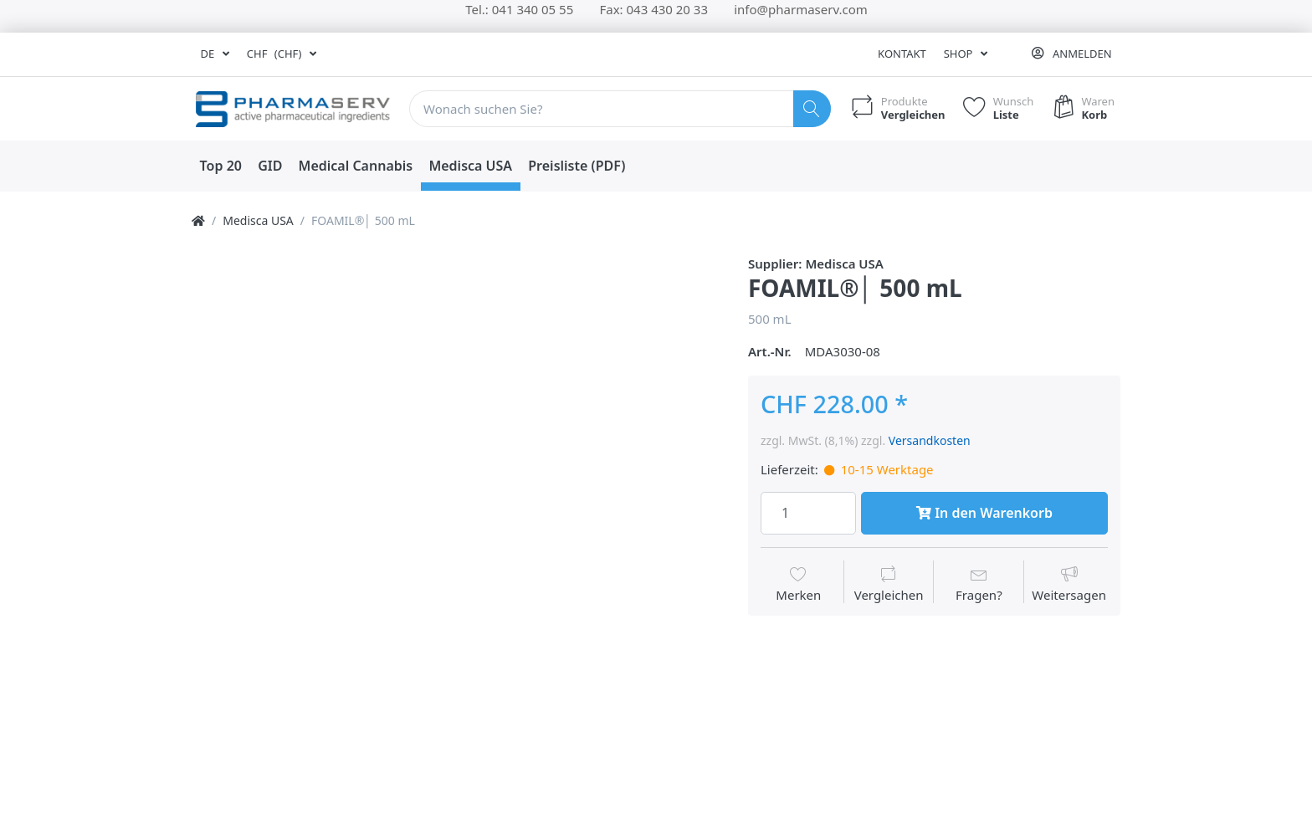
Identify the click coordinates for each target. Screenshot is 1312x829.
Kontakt (902, 53)
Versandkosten (930, 440)
